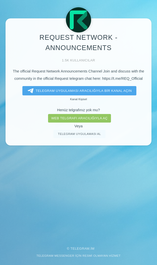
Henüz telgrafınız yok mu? (78, 110)
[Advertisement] (78, 192)
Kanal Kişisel (78, 99)
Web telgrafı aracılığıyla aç (79, 118)
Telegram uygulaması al (79, 133)
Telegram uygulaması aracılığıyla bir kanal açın (79, 90)
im (93, 248)
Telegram (80, 248)
